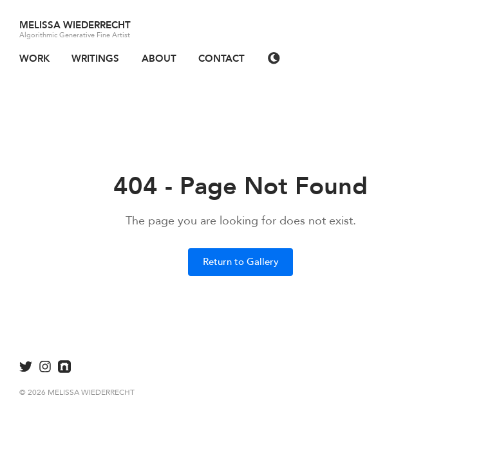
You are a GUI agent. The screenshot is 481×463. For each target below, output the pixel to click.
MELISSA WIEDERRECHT (75, 25)
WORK (34, 58)
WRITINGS (95, 58)
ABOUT (159, 58)
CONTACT (221, 58)
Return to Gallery (241, 261)
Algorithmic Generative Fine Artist (74, 35)
